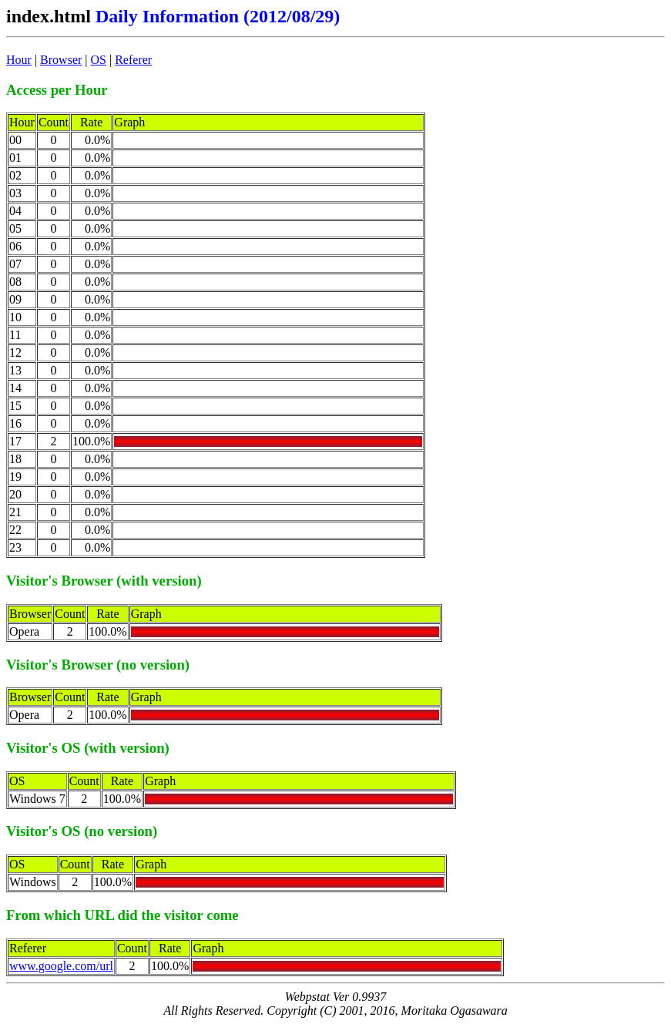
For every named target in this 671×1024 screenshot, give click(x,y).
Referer (133, 59)
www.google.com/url (61, 965)
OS (98, 59)
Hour (19, 59)
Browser (61, 59)
